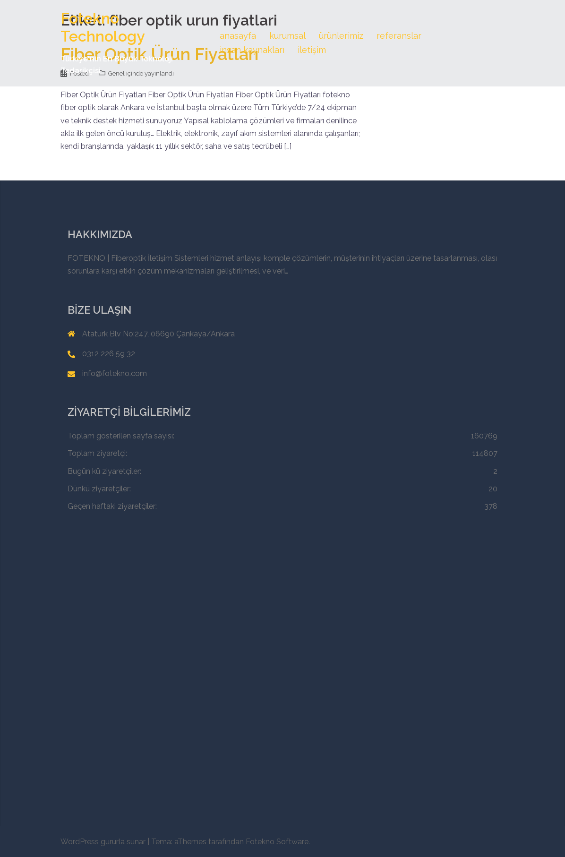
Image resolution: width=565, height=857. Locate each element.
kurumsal (287, 36)
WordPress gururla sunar (103, 841)
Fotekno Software (277, 841)
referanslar (399, 36)
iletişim (312, 50)
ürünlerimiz (341, 36)
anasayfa (238, 36)
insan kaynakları (252, 50)
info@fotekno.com (114, 373)
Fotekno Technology (102, 27)
